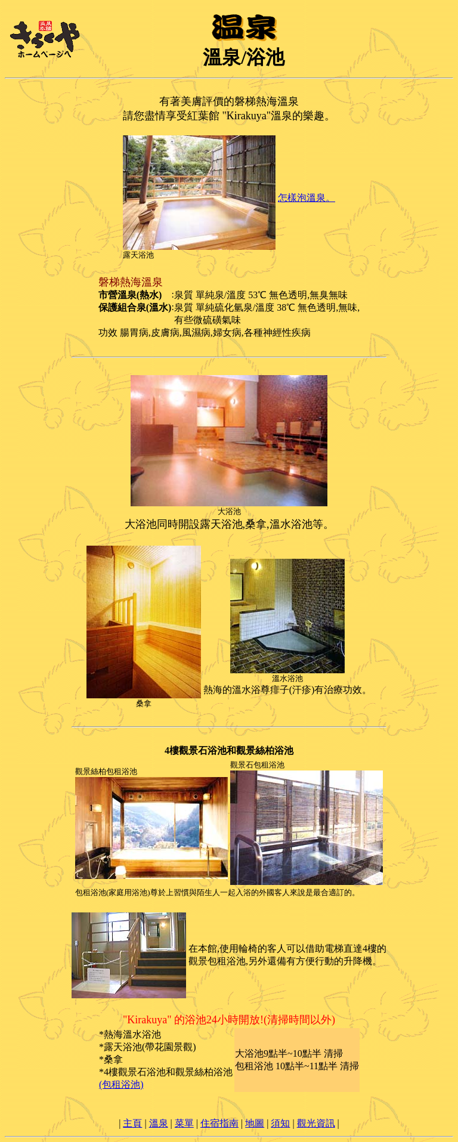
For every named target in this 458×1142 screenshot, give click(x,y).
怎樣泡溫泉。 (306, 198)
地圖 (254, 1123)
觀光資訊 (316, 1123)
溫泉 (158, 1123)
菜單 (184, 1123)
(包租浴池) (121, 1084)
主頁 (132, 1123)
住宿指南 (219, 1123)
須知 (280, 1123)
